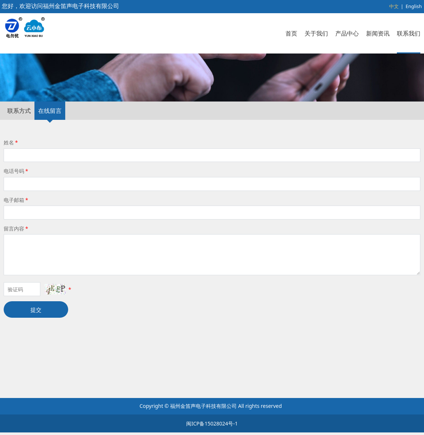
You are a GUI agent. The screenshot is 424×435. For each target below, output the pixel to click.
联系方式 (19, 164)
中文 (394, 6)
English (414, 6)
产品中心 (347, 33)
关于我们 (316, 33)
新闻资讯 (378, 33)
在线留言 (50, 164)
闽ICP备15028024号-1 (212, 426)
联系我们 (408, 33)
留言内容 (16, 281)
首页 (291, 33)
